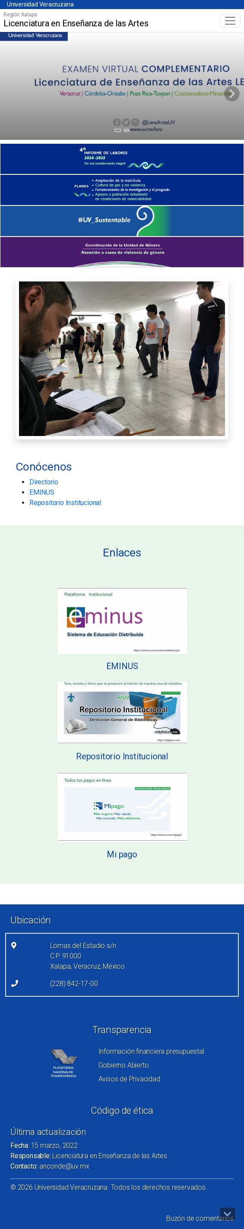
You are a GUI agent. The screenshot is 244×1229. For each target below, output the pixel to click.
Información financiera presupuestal (151, 1051)
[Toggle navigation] (230, 21)
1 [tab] (118, 131)
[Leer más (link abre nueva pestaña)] (122, 620)
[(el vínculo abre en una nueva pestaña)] (122, 159)
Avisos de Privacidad (129, 1079)
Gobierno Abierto (123, 1065)
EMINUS (41, 492)
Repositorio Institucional (65, 503)
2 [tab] (127, 131)
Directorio (43, 482)
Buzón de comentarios (200, 1218)
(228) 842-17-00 (74, 983)
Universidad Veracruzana (40, 4)
